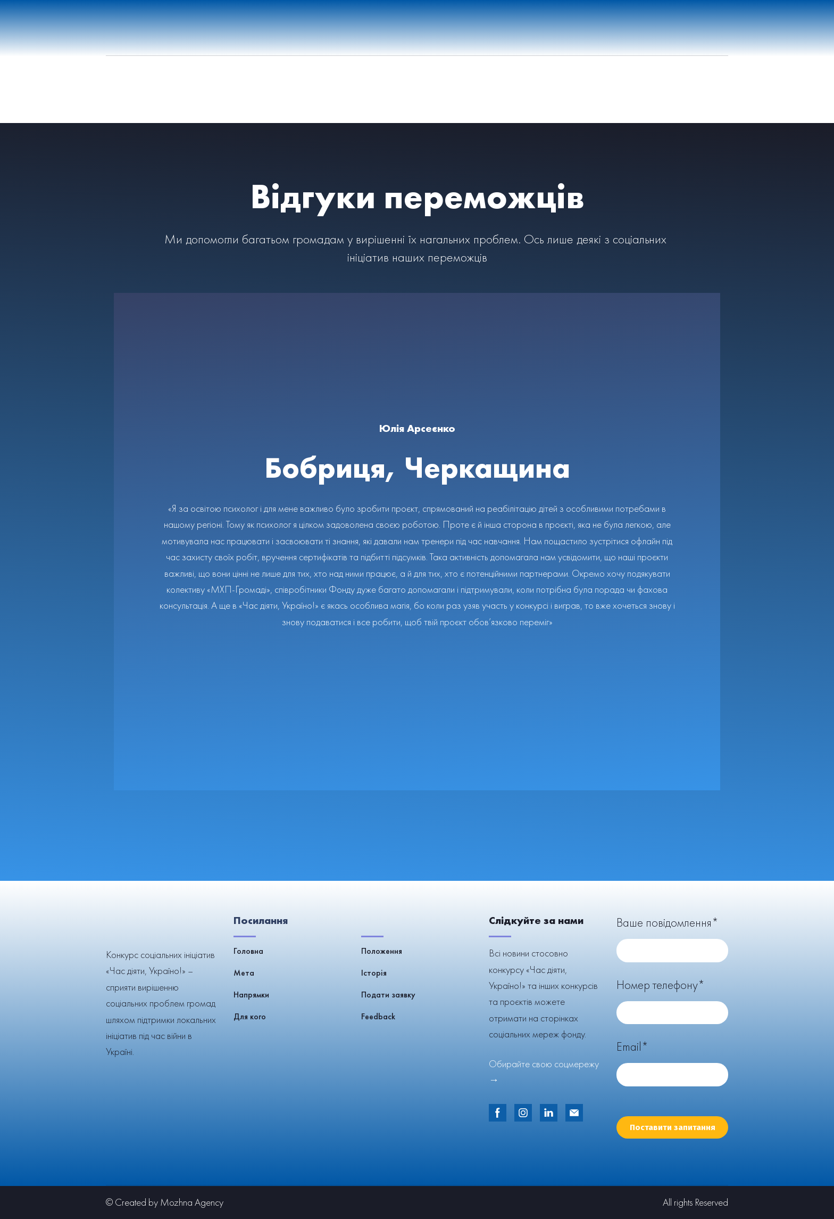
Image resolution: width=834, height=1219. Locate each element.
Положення (381, 950)
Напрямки (251, 994)
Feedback (378, 1016)
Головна (248, 950)
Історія (374, 972)
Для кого (249, 1016)
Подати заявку (388, 994)
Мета (243, 972)
